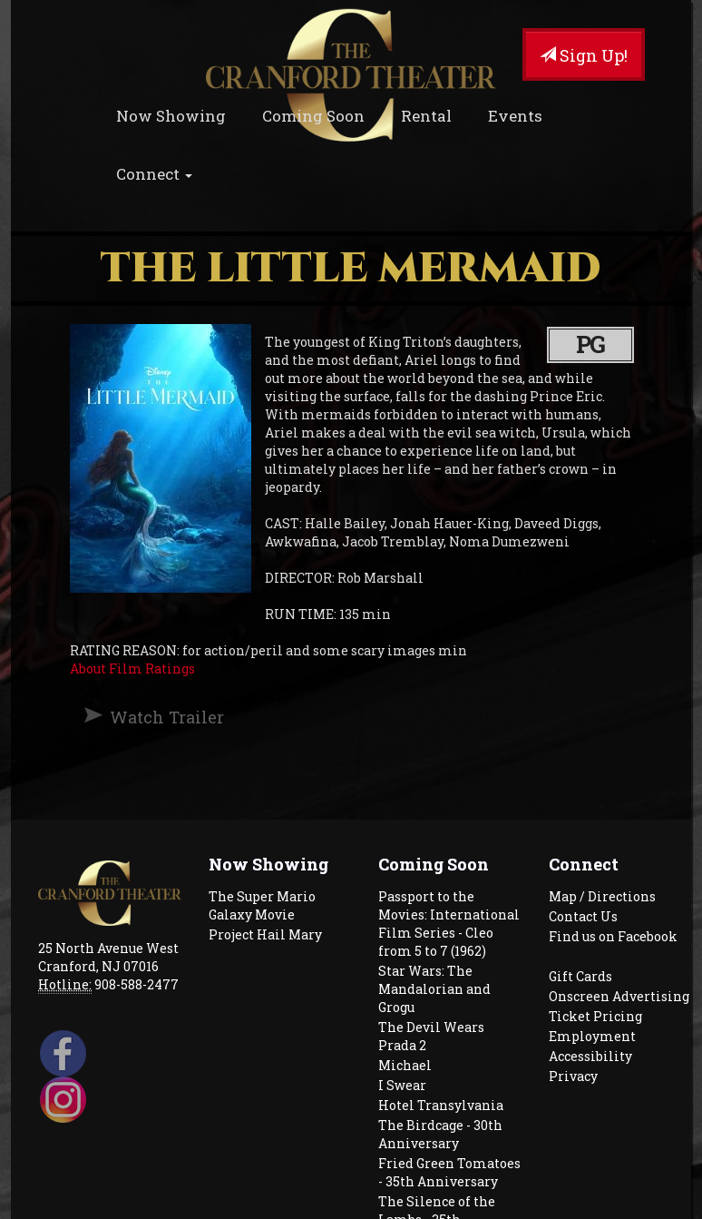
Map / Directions (602, 896)
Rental (426, 115)
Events (515, 115)
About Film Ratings (132, 668)
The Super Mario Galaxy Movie (262, 905)
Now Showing (171, 115)
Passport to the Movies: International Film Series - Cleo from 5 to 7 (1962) (449, 923)
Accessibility (590, 1056)
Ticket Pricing (595, 1016)
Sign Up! (584, 55)
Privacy (573, 1076)
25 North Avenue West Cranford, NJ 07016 (108, 957)
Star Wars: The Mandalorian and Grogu (434, 989)
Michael (405, 1065)
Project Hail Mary (265, 934)
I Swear (402, 1085)
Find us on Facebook (613, 936)
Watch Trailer (167, 717)
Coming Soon (313, 115)
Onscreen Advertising (619, 996)
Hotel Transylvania (440, 1105)
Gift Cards (580, 976)
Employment (592, 1036)
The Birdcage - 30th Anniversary (440, 1134)
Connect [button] (154, 173)
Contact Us (583, 916)
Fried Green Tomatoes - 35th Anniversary (449, 1172)
